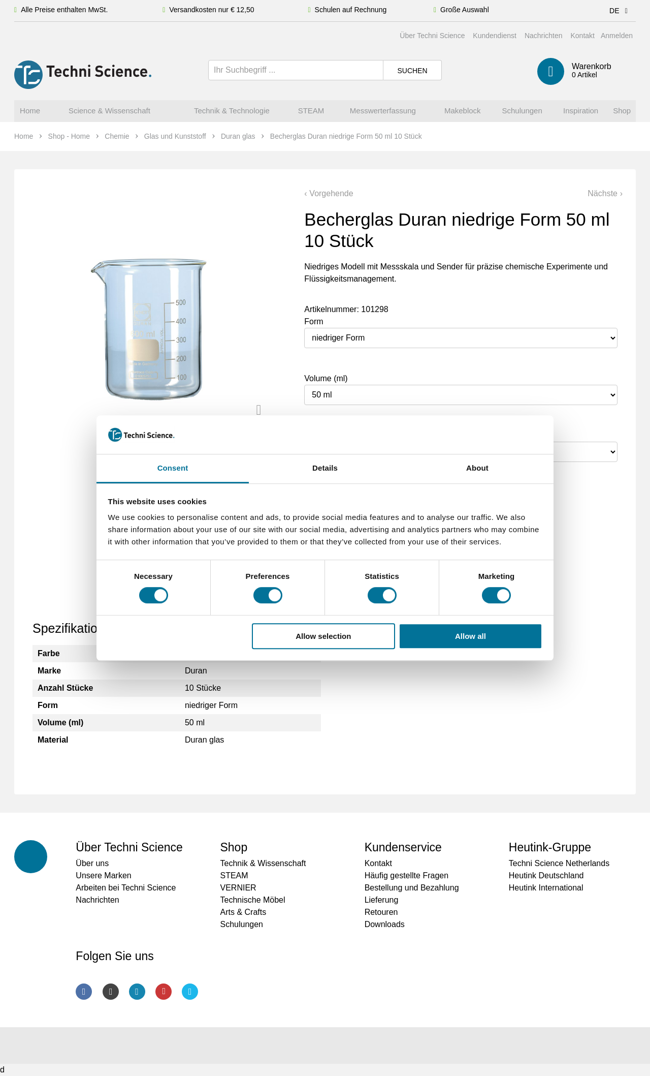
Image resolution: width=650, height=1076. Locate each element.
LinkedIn (137, 991)
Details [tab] (325, 468)
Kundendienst (494, 36)
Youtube (163, 991)
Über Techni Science (432, 36)
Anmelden (617, 36)
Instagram (111, 991)
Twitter (190, 991)
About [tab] (477, 468)
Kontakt (582, 36)
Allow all (470, 636)
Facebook (84, 991)
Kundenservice (403, 847)
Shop (233, 847)
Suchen (412, 71)
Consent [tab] (172, 468)
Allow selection (323, 636)
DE (620, 11)
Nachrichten (544, 36)
